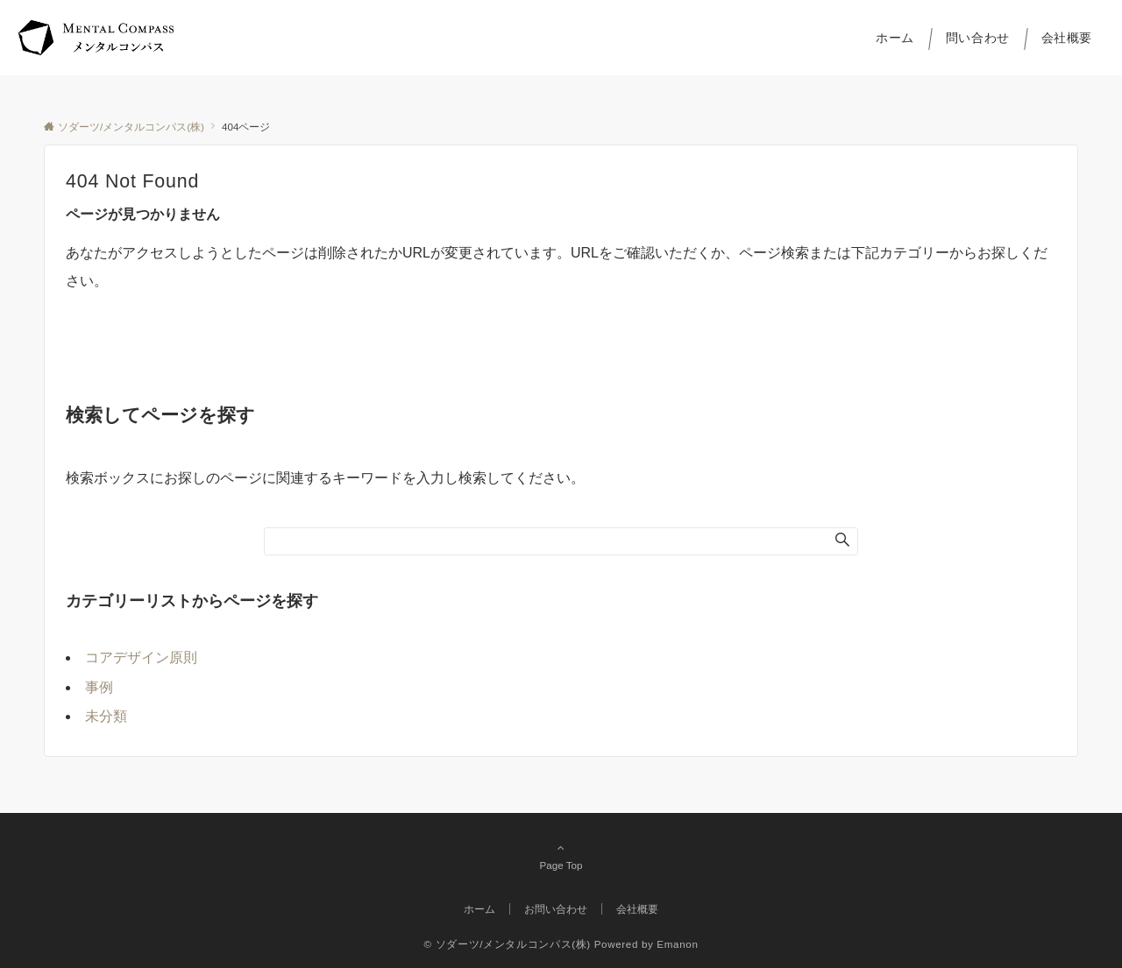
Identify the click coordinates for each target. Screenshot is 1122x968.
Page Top (561, 856)
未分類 (106, 716)
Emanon (677, 944)
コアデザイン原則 (141, 657)
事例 (99, 687)
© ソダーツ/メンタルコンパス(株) (507, 944)
